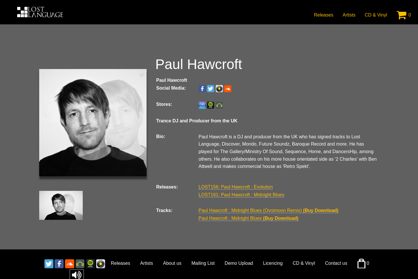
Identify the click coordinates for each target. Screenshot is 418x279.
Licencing (273, 263)
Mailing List (203, 263)
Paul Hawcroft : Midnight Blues (231, 218)
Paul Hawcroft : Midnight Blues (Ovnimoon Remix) (251, 210)
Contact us (336, 263)
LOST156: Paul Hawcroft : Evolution (236, 186)
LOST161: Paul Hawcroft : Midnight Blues (241, 194)
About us (172, 263)
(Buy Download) (320, 210)
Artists (349, 14)
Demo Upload (239, 263)
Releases (323, 14)
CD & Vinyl (376, 14)
